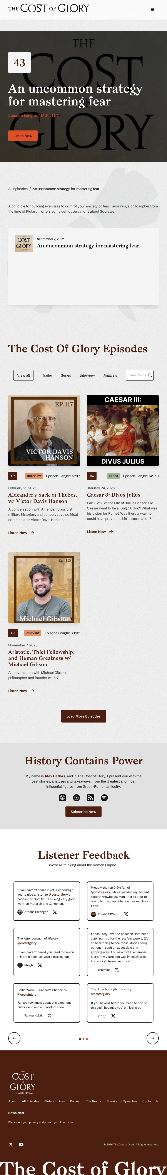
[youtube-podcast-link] (76, 797)
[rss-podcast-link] (90, 797)
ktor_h (28, 965)
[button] (153, 10)
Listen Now (22, 136)
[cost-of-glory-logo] (49, 8)
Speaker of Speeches (122, 1101)
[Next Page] (83, 716)
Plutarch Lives (54, 1101)
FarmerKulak (33, 1015)
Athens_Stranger (36, 912)
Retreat (75, 1101)
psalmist (104, 970)
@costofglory (58, 894)
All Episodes (18, 189)
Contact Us (150, 1101)
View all (23, 375)
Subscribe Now (83, 811)
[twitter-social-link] (54, 912)
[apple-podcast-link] (62, 797)
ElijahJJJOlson (108, 914)
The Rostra (94, 1101)
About (12, 1101)
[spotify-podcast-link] (104, 797)
